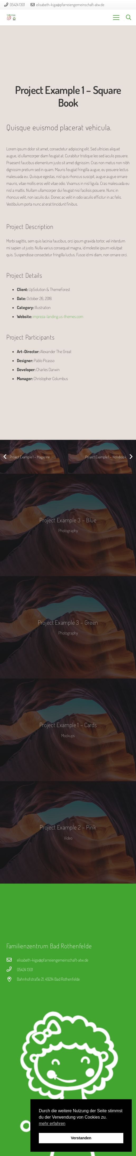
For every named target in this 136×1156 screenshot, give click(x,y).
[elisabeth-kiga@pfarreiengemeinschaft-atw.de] (11, 960)
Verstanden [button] (81, 1138)
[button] (128, 17)
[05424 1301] (11, 969)
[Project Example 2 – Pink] (68, 832)
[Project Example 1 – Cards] (68, 730)
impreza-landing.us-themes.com (58, 316)
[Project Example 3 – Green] (68, 627)
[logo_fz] (11, 17)
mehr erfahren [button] (52, 1123)
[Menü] (116, 17)
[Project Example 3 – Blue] (68, 525)
